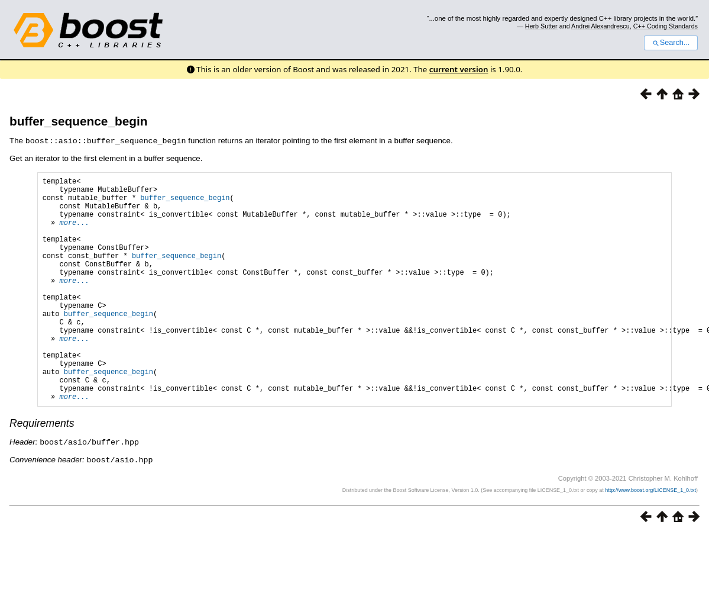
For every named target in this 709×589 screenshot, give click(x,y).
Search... (670, 42)
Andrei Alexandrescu (600, 26)
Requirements (42, 471)
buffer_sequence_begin (78, 121)
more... (74, 232)
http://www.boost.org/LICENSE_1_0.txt (650, 536)
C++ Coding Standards (665, 26)
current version (458, 69)
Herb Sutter (541, 26)
